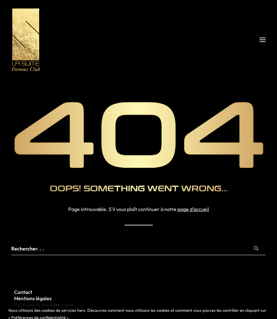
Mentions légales (33, 298)
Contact (23, 292)
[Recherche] (138, 248)
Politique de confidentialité (44, 304)
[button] (262, 40)
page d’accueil (193, 209)
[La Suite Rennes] (138, 39)
